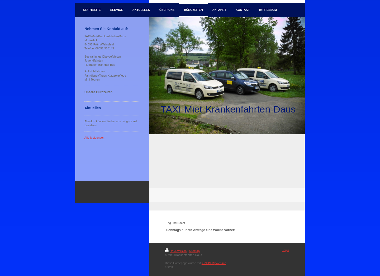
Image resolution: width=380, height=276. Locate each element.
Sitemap (194, 250)
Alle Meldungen (94, 137)
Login (285, 250)
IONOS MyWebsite (214, 263)
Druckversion (176, 250)
